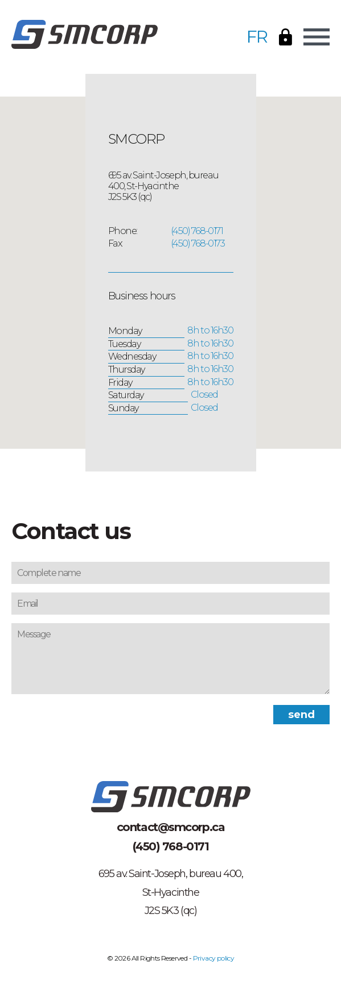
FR (257, 36)
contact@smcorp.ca (171, 827)
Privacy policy (214, 958)
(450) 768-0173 (198, 243)
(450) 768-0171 (197, 231)
